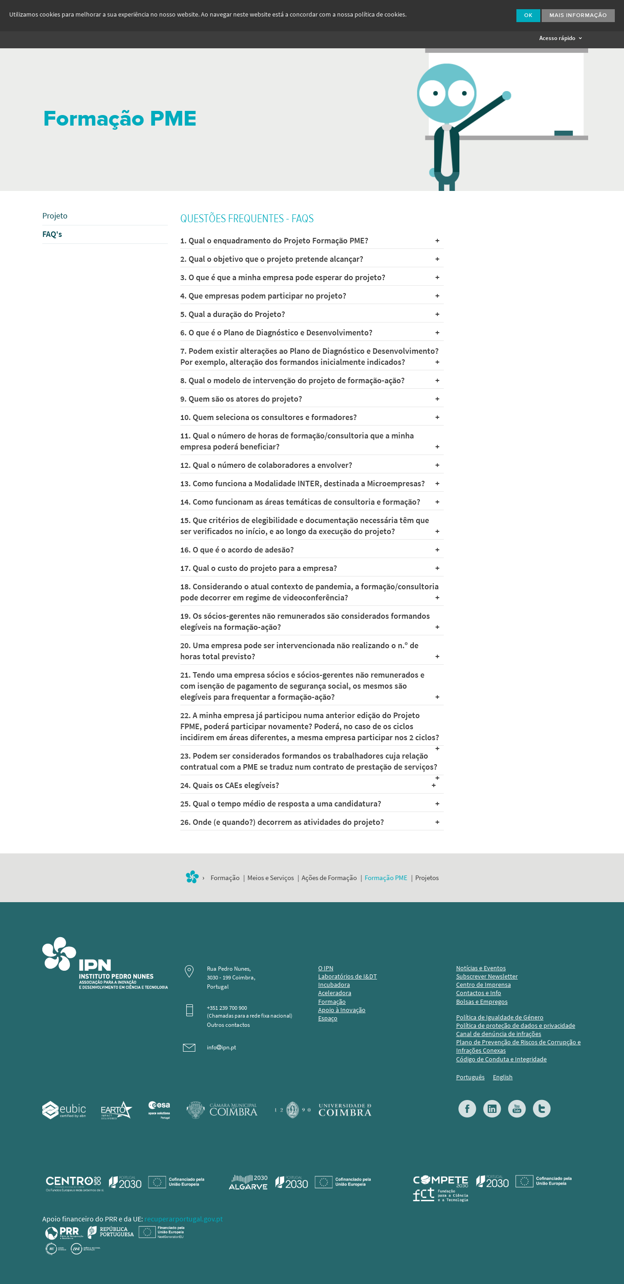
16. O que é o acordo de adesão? (309, 549)
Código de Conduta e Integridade (501, 1059)
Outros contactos (228, 1025)
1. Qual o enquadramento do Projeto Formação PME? (309, 240)
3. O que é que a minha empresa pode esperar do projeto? (309, 277)
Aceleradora (334, 993)
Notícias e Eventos (481, 968)
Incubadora (334, 984)
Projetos (427, 877)
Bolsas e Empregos (482, 1001)
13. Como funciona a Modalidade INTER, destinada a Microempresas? (309, 483)
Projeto (55, 215)
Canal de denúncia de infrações (498, 1034)
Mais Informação (578, 15)
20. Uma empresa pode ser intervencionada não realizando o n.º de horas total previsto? (309, 651)
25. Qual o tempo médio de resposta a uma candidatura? (309, 803)
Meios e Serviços (270, 877)
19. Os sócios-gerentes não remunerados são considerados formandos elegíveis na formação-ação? (309, 621)
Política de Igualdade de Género (500, 1017)
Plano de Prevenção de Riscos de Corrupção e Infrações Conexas (518, 1046)
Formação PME (386, 877)
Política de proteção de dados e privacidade (515, 1025)
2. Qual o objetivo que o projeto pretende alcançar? (309, 259)
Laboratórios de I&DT (347, 976)
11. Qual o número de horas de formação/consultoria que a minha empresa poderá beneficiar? (309, 441)
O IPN (325, 968)
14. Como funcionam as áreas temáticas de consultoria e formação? (309, 501)
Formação (225, 877)
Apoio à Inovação (342, 1010)
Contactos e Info (478, 993)
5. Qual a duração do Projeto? (309, 314)
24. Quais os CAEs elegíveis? (307, 785)
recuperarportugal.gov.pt (183, 1219)
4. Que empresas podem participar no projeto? (309, 295)
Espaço (328, 1018)
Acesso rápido (560, 38)
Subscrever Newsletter (487, 976)
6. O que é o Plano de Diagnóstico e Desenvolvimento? (309, 332)
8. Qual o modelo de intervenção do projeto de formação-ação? (309, 380)
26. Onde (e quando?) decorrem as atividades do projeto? (309, 822)
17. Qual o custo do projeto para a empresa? (309, 568)
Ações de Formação (329, 877)
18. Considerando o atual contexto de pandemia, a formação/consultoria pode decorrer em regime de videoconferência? (309, 592)
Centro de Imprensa (483, 984)
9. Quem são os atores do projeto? (309, 398)
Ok (528, 15)
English (503, 1077)
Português (470, 1077)
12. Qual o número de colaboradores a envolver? (309, 465)
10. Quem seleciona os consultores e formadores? (309, 417)
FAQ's (52, 234)
